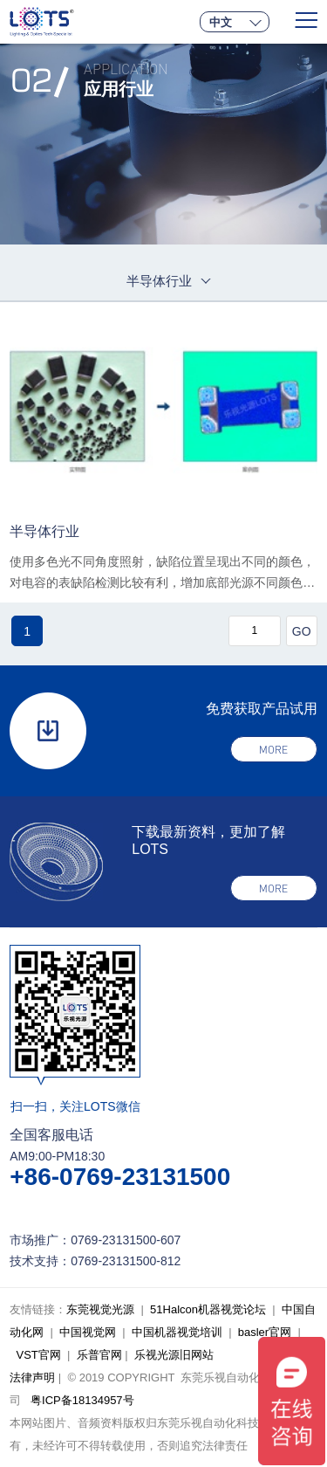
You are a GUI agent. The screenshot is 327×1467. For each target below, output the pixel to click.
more (273, 749)
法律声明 (32, 1377)
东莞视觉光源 (100, 1309)
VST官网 (38, 1354)
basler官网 (264, 1332)
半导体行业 (44, 531)
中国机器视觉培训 (177, 1332)
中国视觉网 (87, 1332)
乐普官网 (99, 1354)
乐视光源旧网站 (174, 1354)
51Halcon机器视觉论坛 (208, 1309)
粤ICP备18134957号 (82, 1400)
